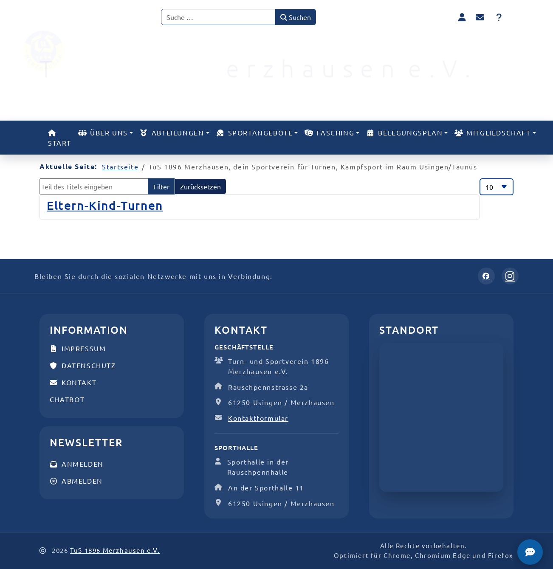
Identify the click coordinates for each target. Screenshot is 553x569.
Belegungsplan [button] (404, 132)
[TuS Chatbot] (530, 552)
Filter (161, 186)
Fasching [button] (329, 132)
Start (59, 138)
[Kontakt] (480, 17)
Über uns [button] (103, 132)
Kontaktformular (258, 418)
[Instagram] (510, 276)
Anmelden (77, 463)
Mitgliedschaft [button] (492, 132)
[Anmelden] (462, 16)
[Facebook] (486, 276)
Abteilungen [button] (172, 132)
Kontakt (73, 382)
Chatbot (67, 399)
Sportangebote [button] (254, 132)
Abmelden (76, 480)
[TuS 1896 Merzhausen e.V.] (60, 51)
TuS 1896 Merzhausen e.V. (115, 550)
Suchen (295, 17)
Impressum (78, 348)
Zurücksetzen (200, 186)
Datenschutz (83, 365)
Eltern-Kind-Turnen (105, 205)
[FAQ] (499, 17)
